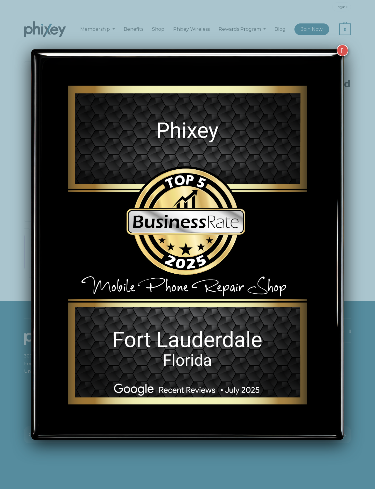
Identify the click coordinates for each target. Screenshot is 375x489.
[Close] (342, 47)
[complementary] (332, 457)
